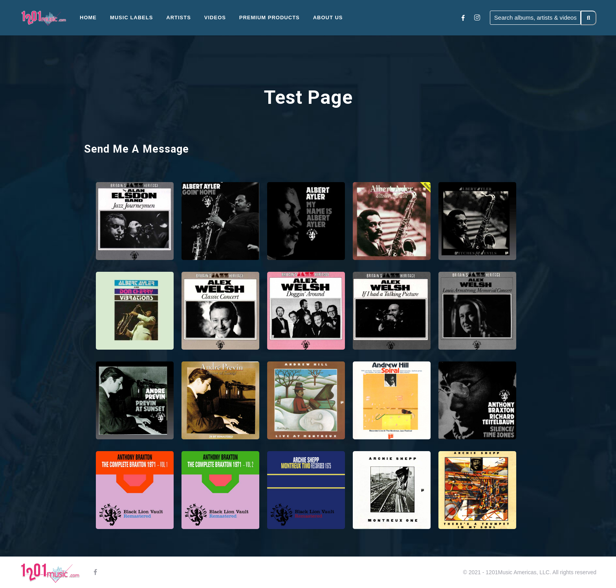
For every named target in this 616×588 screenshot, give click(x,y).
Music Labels (131, 17)
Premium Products (269, 17)
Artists (178, 17)
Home (88, 17)
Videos (215, 17)
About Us (328, 17)
